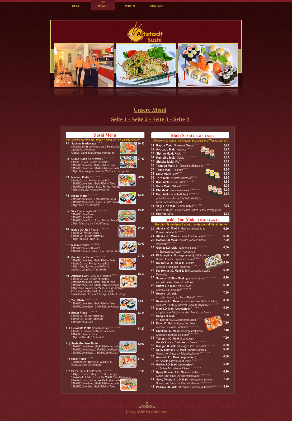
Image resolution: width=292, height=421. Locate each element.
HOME (76, 6)
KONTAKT (157, 6)
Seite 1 (119, 119)
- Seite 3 (159, 119)
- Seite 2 (138, 119)
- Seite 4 (179, 119)
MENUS (103, 6)
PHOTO (130, 6)
